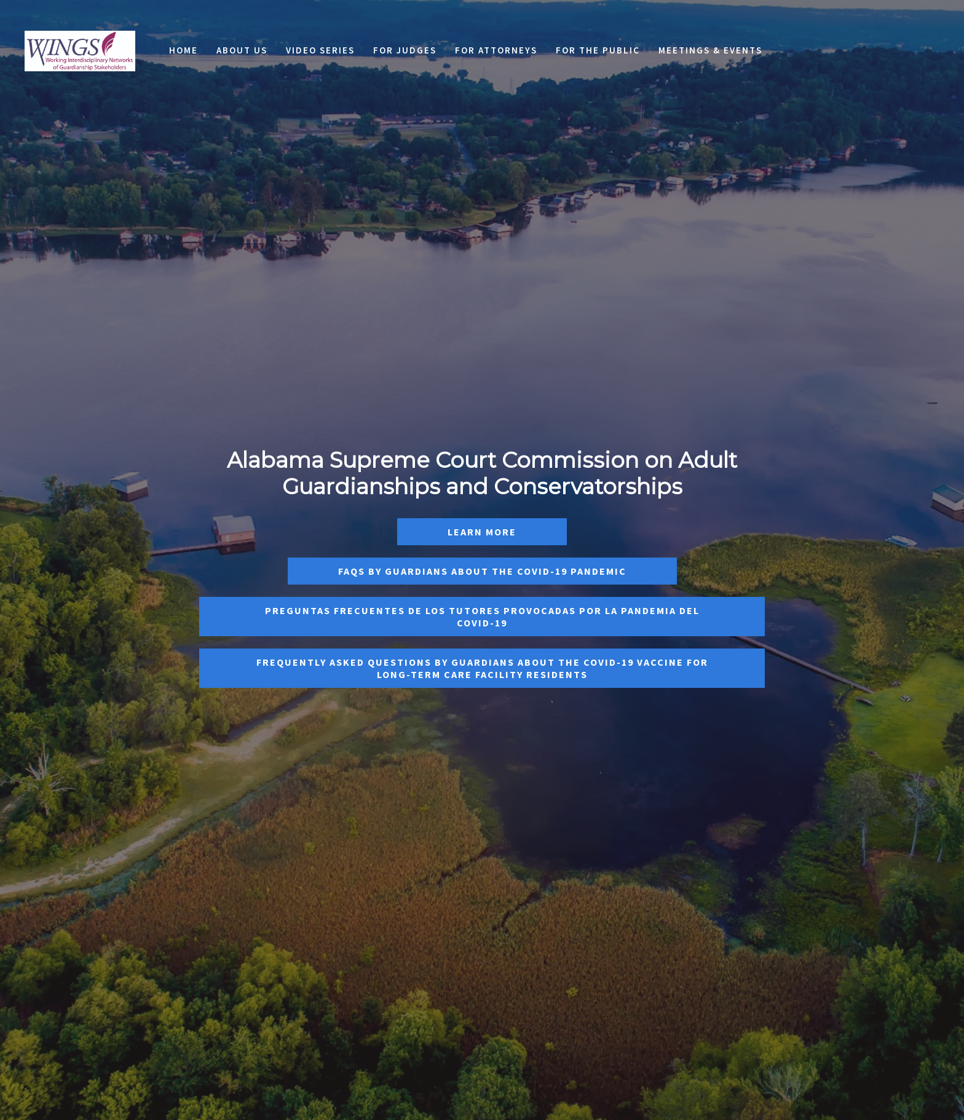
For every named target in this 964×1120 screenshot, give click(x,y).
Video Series (320, 50)
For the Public (598, 50)
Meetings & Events (710, 50)
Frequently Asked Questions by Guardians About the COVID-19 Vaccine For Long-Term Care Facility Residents (482, 668)
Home (183, 50)
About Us (241, 50)
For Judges (405, 50)
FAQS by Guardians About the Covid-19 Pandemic (482, 571)
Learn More (482, 532)
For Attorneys (496, 50)
